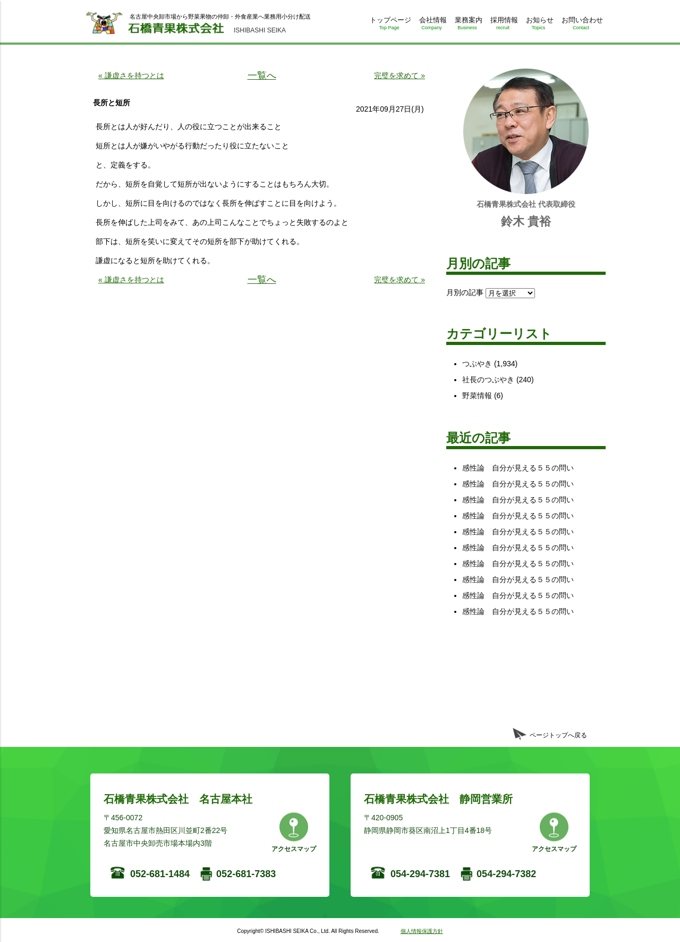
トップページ (389, 25)
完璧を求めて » (399, 75)
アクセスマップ (293, 849)
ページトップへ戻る (558, 735)
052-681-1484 (160, 874)
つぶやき (477, 363)
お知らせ (538, 25)
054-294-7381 (420, 874)
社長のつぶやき (488, 379)
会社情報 (431, 25)
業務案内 (467, 25)
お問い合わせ (581, 25)
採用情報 (503, 25)
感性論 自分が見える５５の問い (518, 468)
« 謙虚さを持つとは (131, 75)
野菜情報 (477, 395)
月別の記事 (464, 292)
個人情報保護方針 (422, 931)
